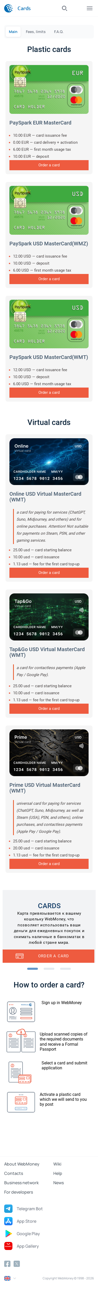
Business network (21, 1183)
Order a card (49, 165)
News (58, 1183)
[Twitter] (17, 1264)
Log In (77, 8)
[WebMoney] (8, 8)
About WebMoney (21, 1164)
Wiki (57, 1164)
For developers (18, 1192)
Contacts (13, 1173)
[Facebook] (7, 1264)
